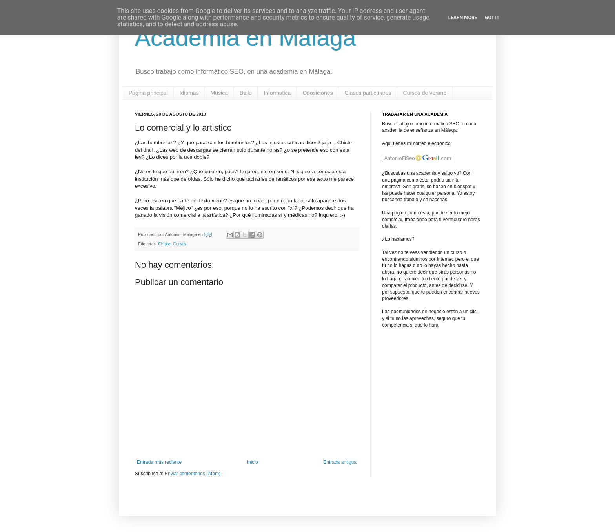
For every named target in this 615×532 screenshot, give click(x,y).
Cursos (179, 243)
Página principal (148, 93)
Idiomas (189, 93)
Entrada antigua (340, 462)
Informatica (277, 93)
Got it (492, 17)
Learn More (462, 17)
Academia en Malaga (245, 38)
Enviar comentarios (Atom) (192, 473)
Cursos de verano (425, 93)
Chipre (164, 243)
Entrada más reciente (159, 462)
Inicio (252, 462)
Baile (246, 93)
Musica (219, 93)
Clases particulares (367, 93)
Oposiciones (317, 93)
